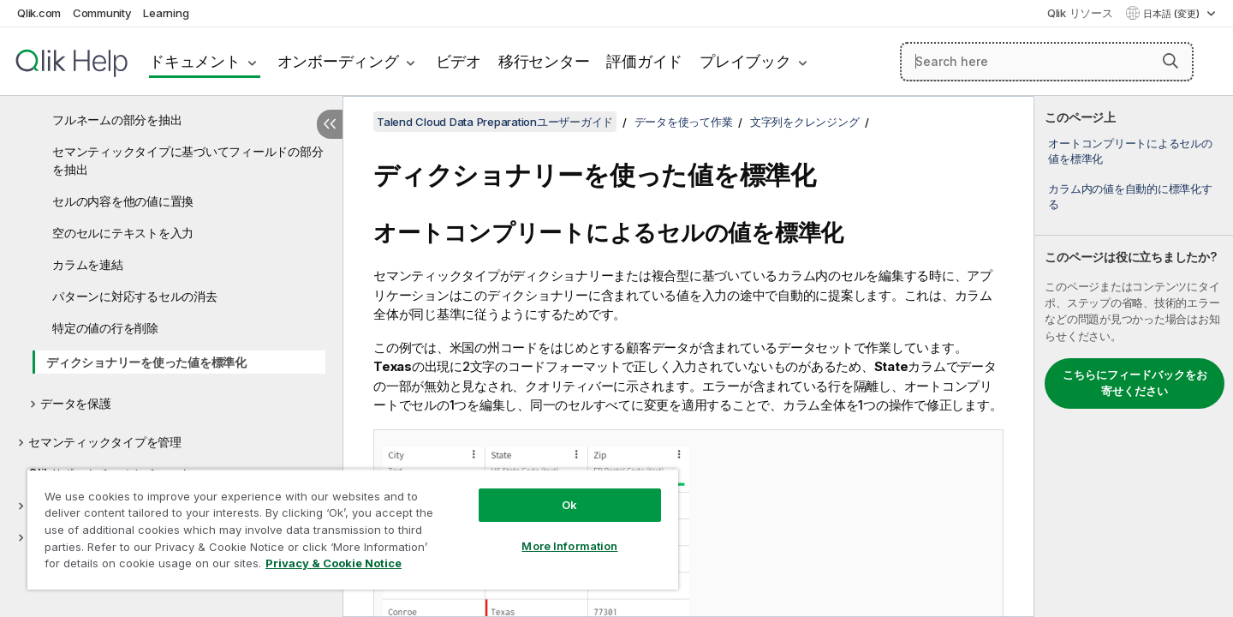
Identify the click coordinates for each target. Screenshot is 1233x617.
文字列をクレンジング (805, 122)
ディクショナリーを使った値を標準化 (146, 362)
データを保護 (75, 403)
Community (102, 13)
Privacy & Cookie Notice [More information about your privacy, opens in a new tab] (333, 563)
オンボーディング (338, 61)
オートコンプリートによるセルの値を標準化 (1130, 150)
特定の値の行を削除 (105, 327)
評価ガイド (644, 61)
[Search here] (1047, 62)
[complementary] (1133, 356)
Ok (569, 505)
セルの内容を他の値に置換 (123, 201)
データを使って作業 (683, 122)
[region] (352, 529)
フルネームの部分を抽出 (117, 119)
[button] (1170, 60)
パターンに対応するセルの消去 (134, 296)
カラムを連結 (87, 264)
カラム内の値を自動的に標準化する (1130, 196)
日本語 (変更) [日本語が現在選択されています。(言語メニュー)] (1172, 14)
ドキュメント (195, 61)
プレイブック (745, 61)
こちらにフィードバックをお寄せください (1135, 383)
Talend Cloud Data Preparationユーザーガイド (495, 122)
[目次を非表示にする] (329, 124)
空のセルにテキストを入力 (123, 232)
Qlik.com (39, 13)
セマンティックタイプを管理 (105, 441)
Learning (165, 13)
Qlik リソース (1080, 13)
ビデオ (458, 61)
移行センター (544, 61)
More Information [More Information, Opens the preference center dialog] (569, 546)
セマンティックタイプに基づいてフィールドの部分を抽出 (187, 160)
